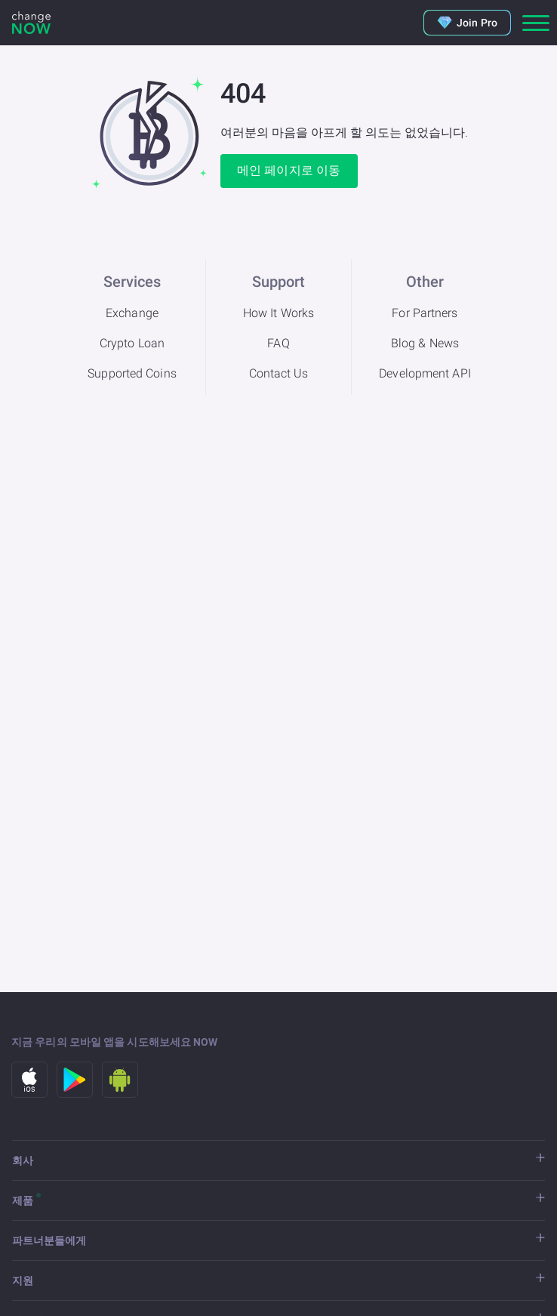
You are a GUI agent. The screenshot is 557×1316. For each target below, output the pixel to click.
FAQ (278, 343)
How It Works (278, 313)
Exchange (132, 313)
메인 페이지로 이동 (288, 170)
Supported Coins (132, 373)
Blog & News (425, 343)
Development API (425, 373)
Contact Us (279, 373)
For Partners (424, 313)
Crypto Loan (132, 343)
